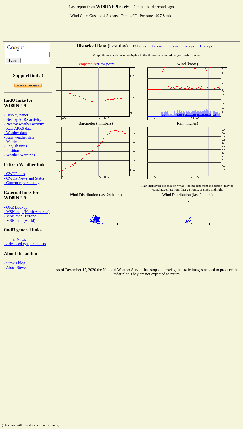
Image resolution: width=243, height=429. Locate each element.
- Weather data (15, 133)
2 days (156, 46)
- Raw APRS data (17, 128)
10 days (206, 46)
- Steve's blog (14, 263)
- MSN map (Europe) (20, 216)
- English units (15, 146)
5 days (189, 46)
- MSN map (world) (19, 220)
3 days (173, 46)
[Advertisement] (121, 29)
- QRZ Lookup (15, 207)
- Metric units (14, 142)
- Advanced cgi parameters (25, 244)
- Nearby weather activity (24, 124)
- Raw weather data (19, 137)
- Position (11, 150)
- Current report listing (21, 183)
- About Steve (15, 267)
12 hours (139, 46)
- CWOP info (14, 174)
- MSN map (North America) (27, 212)
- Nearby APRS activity (22, 119)
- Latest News (15, 239)
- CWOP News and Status (24, 178)
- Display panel (16, 115)
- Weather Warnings (19, 155)
